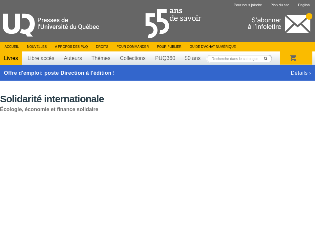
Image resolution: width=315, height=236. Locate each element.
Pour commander (132, 47)
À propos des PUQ (71, 47)
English (304, 5)
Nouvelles (37, 47)
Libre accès (41, 58)
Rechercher (267, 58)
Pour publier (169, 47)
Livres (11, 58)
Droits (102, 47)
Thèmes (101, 58)
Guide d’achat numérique (213, 47)
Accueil (12, 47)
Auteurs (73, 58)
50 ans (192, 58)
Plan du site (279, 5)
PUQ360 (165, 58)
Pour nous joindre (248, 5)
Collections (132, 58)
